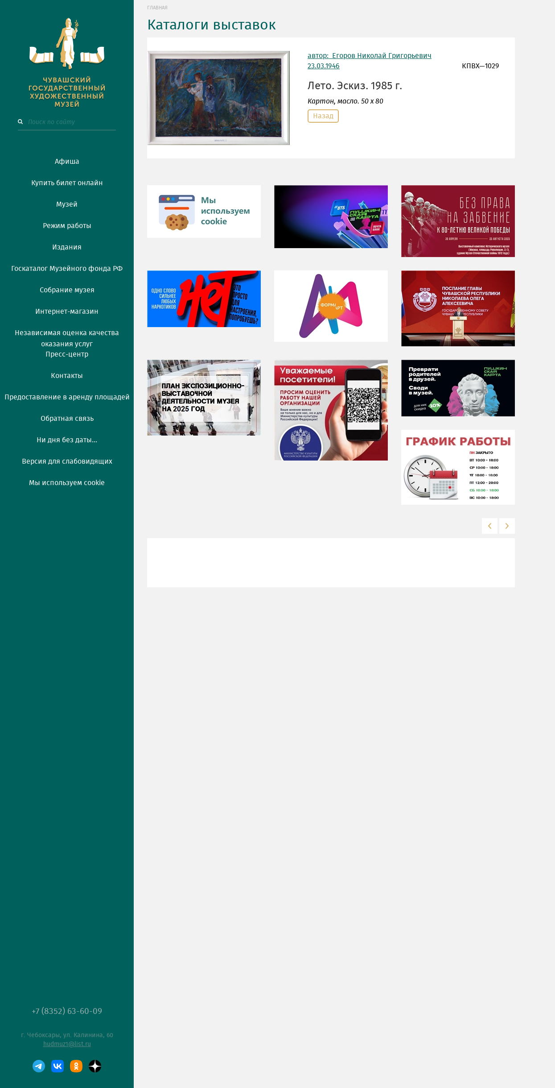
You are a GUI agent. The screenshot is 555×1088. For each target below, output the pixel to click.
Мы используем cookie (67, 482)
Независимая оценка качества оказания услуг (67, 337)
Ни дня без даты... (67, 440)
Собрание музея (67, 290)
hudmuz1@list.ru (67, 1044)
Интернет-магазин (67, 311)
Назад (323, 116)
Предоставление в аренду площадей (67, 397)
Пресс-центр (66, 354)
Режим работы (67, 225)
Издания (67, 247)
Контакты (67, 375)
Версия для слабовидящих (67, 461)
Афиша (67, 161)
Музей (67, 204)
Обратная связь (67, 418)
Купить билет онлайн (67, 183)
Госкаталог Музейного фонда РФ (67, 268)
